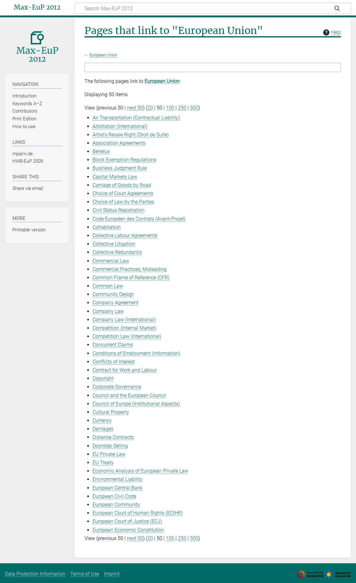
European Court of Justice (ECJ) (127, 521)
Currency (102, 420)
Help (331, 32)
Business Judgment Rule (120, 168)
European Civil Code (114, 496)
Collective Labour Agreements (125, 235)
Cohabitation (107, 227)
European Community (116, 505)
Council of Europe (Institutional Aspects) (136, 404)
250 (182, 108)
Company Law (108, 311)
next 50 (135, 108)
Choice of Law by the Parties (123, 202)
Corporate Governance (117, 387)
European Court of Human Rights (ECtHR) (138, 513)
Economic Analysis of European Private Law (140, 471)
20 (150, 108)
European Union (103, 55)
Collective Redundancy (117, 252)
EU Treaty (103, 462)
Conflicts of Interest (114, 362)
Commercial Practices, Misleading (130, 269)
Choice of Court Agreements (123, 193)
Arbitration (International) (120, 126)
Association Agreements (119, 143)
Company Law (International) (124, 320)
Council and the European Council (129, 395)
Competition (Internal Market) (124, 328)
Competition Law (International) (127, 336)
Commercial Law (111, 261)
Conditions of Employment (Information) (136, 353)
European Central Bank (117, 488)
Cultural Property (111, 412)
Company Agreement (115, 303)
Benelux (101, 151)
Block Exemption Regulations (124, 160)
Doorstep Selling (110, 446)
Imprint (111, 574)
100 (170, 108)
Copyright (103, 378)
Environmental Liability (117, 479)
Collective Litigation (114, 244)
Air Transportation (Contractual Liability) (136, 118)
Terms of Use (84, 574)
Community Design (113, 294)
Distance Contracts (113, 437)
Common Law (108, 286)
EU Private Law (109, 454)
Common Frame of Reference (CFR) (131, 278)
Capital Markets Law (115, 177)
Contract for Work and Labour (125, 370)
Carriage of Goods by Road (122, 185)
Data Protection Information (35, 574)
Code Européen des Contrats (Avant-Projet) (139, 219)
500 (194, 108)
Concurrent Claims (113, 345)
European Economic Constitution (128, 530)
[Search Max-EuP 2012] (213, 8)
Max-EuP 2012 (37, 7)
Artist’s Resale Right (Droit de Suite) (131, 135)
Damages (103, 429)
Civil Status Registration (119, 210)
